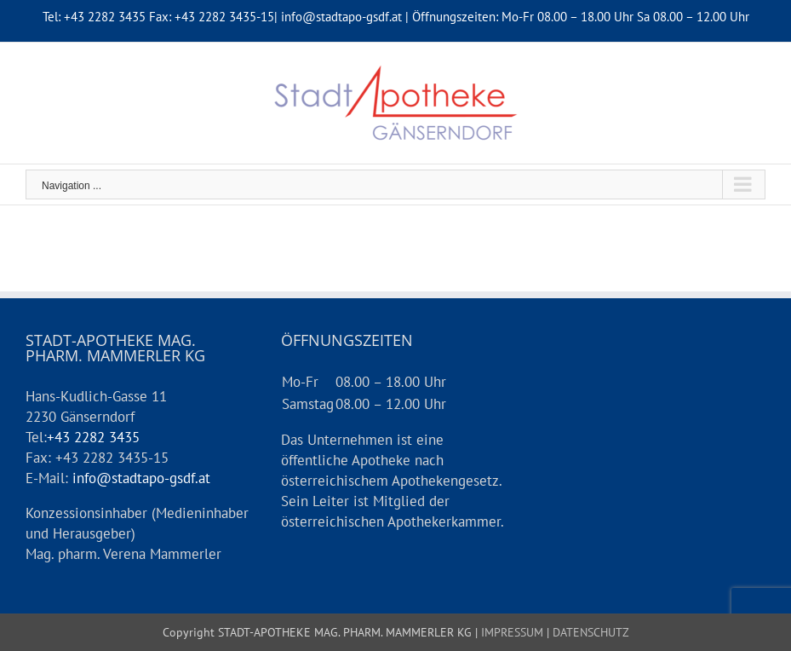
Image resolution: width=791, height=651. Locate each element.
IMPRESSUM (510, 632)
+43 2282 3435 (105, 17)
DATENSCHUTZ (589, 632)
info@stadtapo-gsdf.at (341, 17)
